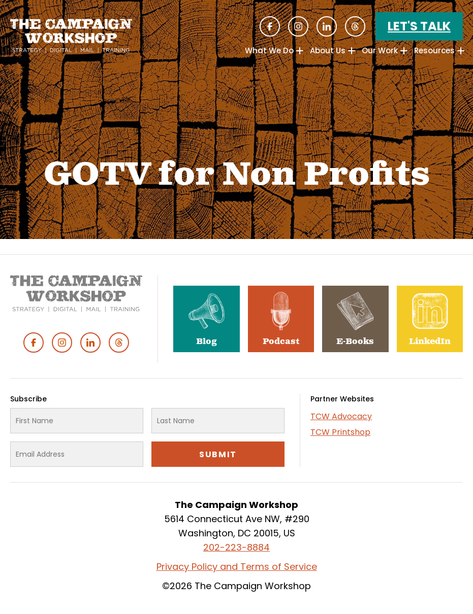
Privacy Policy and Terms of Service (236, 566)
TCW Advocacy (341, 416)
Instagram (298, 26)
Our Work (380, 50)
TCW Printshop (340, 432)
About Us (327, 50)
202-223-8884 (236, 547)
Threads (355, 26)
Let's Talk (419, 26)
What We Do (269, 50)
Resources (434, 50)
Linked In (327, 26)
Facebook (270, 26)
